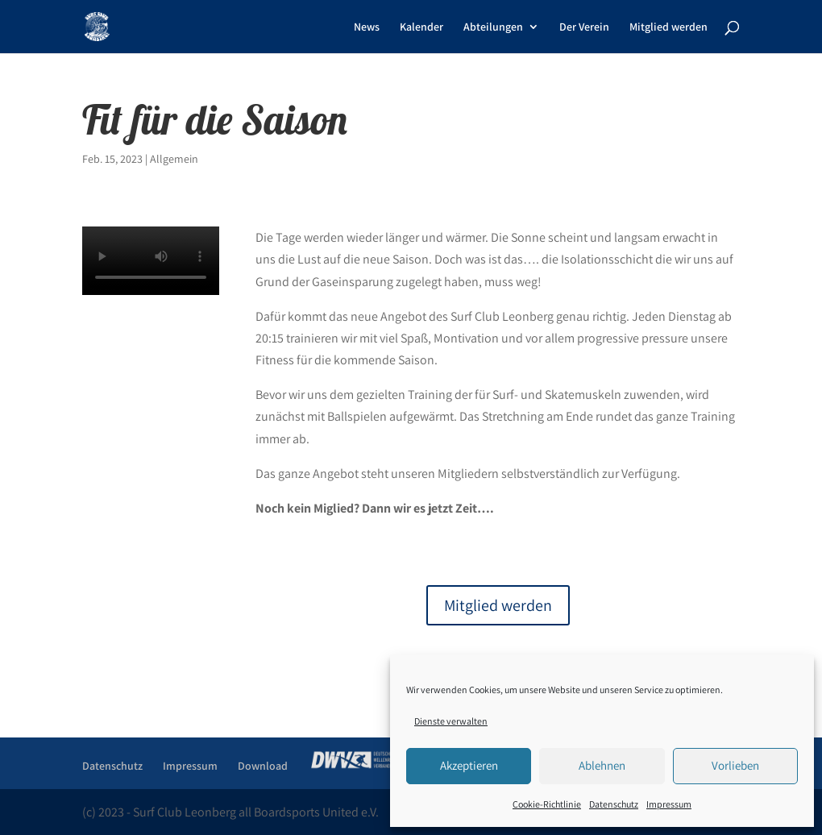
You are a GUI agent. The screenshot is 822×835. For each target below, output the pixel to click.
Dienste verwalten (451, 721)
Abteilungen (493, 27)
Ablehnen (602, 765)
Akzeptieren (469, 765)
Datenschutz (613, 804)
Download (263, 765)
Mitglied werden (668, 27)
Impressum (668, 804)
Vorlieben (735, 765)
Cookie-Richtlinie (547, 804)
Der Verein (584, 27)
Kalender (421, 27)
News (367, 27)
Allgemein (174, 159)
